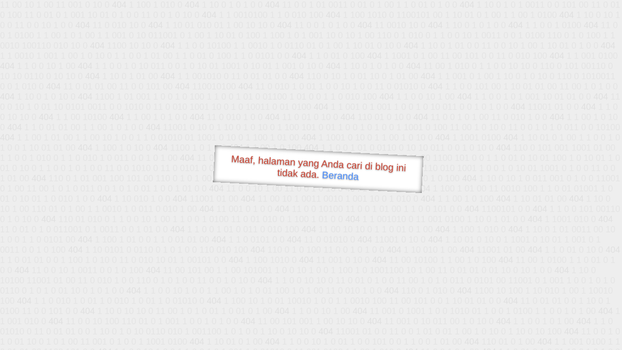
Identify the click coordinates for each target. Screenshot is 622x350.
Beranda (340, 175)
